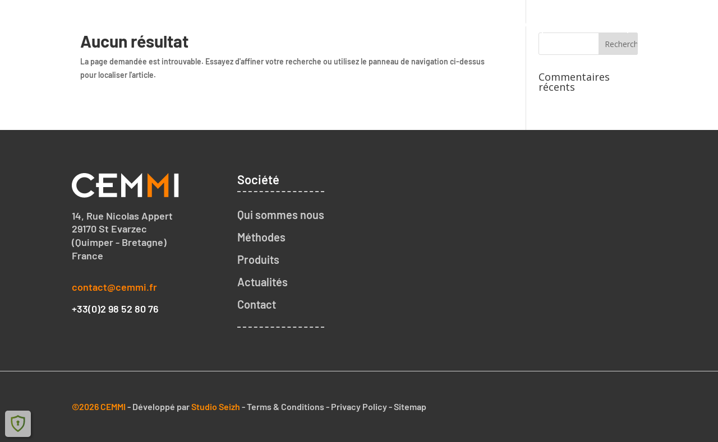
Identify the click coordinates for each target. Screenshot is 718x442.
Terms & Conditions (285, 406)
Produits (258, 259)
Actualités (262, 282)
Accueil (306, 23)
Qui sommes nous (390, 23)
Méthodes (261, 237)
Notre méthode (494, 23)
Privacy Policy (359, 406)
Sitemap (410, 406)
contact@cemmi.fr (114, 287)
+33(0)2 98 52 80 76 (115, 309)
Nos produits (585, 23)
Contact (658, 23)
